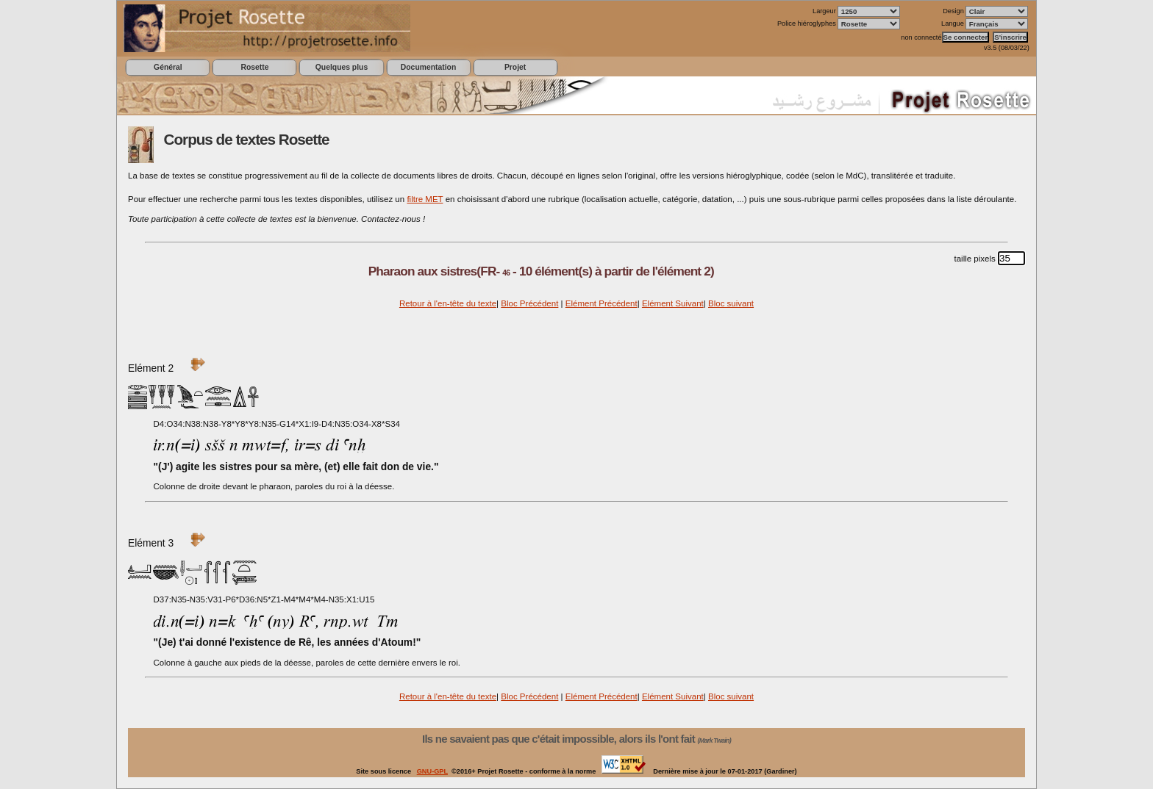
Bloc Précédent (529, 303)
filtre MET (425, 199)
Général (168, 67)
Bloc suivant (731, 303)
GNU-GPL (432, 771)
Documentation (428, 67)
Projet (515, 67)
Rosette (254, 67)
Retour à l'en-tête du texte (447, 303)
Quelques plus (341, 67)
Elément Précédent (601, 303)
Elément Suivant (673, 303)
